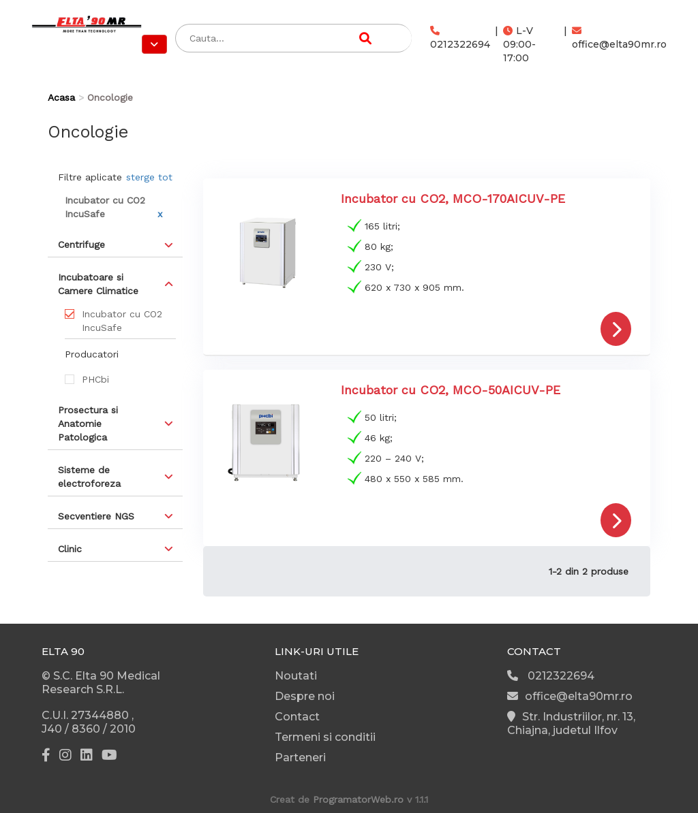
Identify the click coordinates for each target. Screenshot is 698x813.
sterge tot (149, 177)
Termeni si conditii (325, 737)
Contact (297, 716)
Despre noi (305, 696)
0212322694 (460, 38)
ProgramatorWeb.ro (358, 799)
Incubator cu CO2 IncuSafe (122, 320)
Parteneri (300, 757)
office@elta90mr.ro (619, 38)
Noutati (296, 675)
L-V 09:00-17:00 (519, 44)
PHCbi (95, 379)
